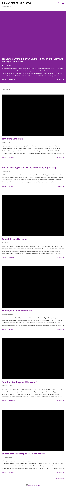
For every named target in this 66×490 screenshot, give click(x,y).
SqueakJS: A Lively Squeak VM (17, 310)
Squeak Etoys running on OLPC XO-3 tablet (23, 453)
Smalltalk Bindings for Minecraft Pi (19, 382)
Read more (60, 80)
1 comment (11, 80)
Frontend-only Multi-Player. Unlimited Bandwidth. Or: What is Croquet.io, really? (32, 60)
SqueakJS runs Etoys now (15, 239)
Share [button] (4, 80)
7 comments (11, 329)
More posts (60, 479)
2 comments (11, 257)
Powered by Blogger (33, 485)
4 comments (11, 401)
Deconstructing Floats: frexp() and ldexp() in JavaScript (29, 167)
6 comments (11, 186)
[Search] (59, 3)
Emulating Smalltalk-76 (14, 138)
